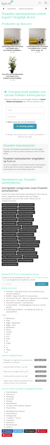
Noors (8, 330)
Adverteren (10, 422)
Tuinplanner (10, 420)
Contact (9, 427)
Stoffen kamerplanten (25, 216)
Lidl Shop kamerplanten (26, 238)
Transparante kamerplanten (27, 253)
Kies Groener (11, 300)
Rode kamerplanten (9, 234)
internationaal (28, 303)
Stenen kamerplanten (9, 220)
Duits (8, 339)
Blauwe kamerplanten (10, 205)
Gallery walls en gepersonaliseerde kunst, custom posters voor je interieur (25, 382)
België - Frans (11, 325)
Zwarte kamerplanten (10, 231)
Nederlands (10, 318)
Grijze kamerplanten (24, 223)
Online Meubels (11, 392)
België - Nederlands (13, 323)
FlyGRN (8, 296)
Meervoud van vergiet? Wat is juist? (25, 371)
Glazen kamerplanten (10, 208)
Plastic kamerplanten (30, 257)
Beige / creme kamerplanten (12, 257)
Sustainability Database (14, 309)
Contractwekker (12, 305)
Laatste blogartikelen (12, 355)
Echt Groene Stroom (13, 298)
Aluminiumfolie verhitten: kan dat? (25, 367)
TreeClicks (9, 291)
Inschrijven (42, 284)
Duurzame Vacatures (13, 303)
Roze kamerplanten (9, 253)
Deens (8, 350)
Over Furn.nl (10, 394)
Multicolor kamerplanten (27, 231)
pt (7, 341)
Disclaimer (10, 399)
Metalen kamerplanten (26, 249)
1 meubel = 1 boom (13, 418)
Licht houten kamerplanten (11, 227)
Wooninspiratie (11, 425)
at (7, 352)
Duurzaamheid (11, 413)
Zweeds (9, 332)
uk (7, 348)
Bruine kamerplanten (26, 220)
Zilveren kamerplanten (10, 242)
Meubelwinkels (11, 403)
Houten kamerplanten (26, 208)
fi (6, 345)
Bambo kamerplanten (30, 227)
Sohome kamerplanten (26, 212)
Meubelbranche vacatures (15, 411)
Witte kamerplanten (9, 223)
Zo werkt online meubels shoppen (18, 406)
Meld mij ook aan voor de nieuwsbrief (20, 122)
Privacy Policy (11, 408)
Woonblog (10, 397)
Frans (8, 321)
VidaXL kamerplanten (9, 212)
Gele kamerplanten (9, 216)
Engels (8, 343)
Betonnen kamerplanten (10, 246)
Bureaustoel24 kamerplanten (29, 242)
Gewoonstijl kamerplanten (29, 246)
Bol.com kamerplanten (25, 234)
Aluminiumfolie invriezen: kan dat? (25, 376)
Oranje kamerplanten (10, 249)
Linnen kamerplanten (25, 260)
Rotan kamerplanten (9, 260)
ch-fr (7, 336)
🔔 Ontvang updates (25, 126)
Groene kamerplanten (10, 264)
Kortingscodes (11, 416)
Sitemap (9, 401)
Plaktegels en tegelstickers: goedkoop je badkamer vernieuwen (25, 361)
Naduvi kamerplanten (26, 205)
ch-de (8, 334)
